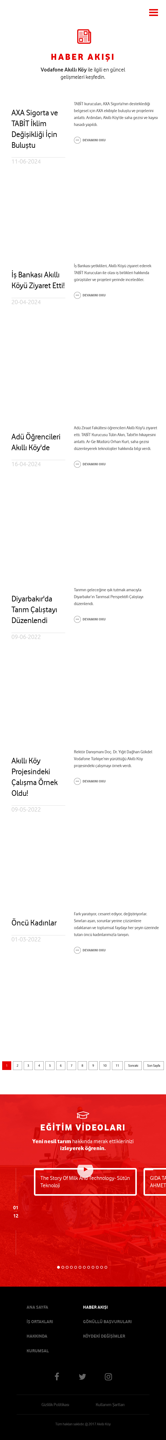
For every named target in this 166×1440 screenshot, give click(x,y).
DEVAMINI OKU (94, 140)
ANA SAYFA (37, 1307)
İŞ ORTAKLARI (40, 1321)
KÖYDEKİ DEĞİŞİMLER (104, 1336)
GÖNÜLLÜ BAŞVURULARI (107, 1321)
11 (117, 1066)
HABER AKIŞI (95, 1307)
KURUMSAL (38, 1350)
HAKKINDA (37, 1336)
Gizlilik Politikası (55, 1404)
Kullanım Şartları (110, 1404)
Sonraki (133, 1066)
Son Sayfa (153, 1066)
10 (105, 1066)
